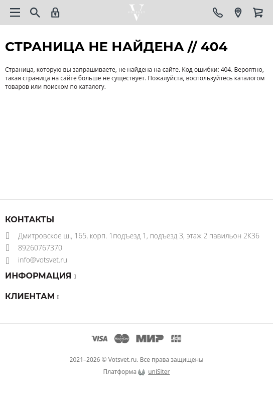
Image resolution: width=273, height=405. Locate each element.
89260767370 (40, 247)
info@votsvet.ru (42, 259)
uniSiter (159, 371)
